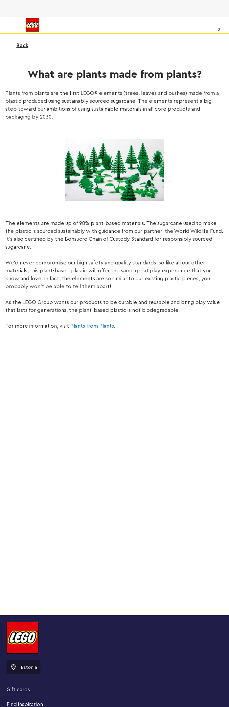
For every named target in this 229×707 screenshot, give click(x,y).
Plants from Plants (92, 326)
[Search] (205, 25)
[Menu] (12, 25)
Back (18, 45)
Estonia (23, 667)
